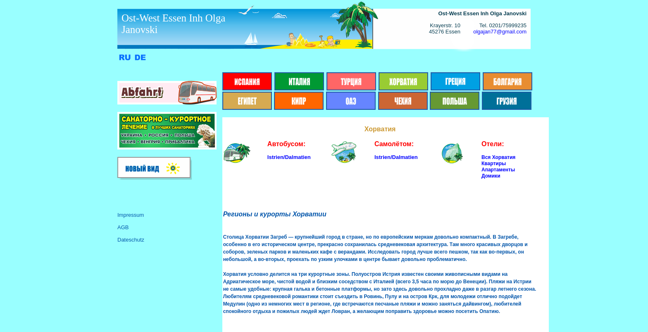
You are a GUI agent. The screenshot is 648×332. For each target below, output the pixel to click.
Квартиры (493, 163)
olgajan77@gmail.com (499, 31)
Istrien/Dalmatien (289, 157)
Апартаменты (498, 170)
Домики (490, 176)
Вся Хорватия (498, 157)
